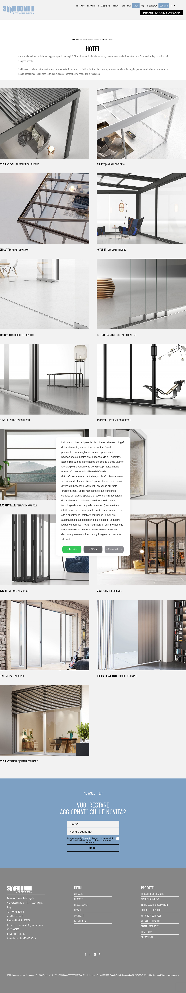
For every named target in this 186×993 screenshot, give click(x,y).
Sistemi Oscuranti (150, 926)
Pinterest (100, 955)
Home (77, 39)
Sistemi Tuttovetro (151, 910)
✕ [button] (124, 441)
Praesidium (146, 931)
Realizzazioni (104, 5)
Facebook (85, 955)
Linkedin (90, 955)
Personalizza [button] (114, 549)
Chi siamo (80, 5)
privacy (176, 975)
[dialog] (93, 496)
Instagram (95, 955)
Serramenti (147, 937)
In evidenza (152, 5)
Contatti (164, 5)
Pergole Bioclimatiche (152, 893)
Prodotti (91, 5)
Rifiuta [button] (92, 549)
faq (142, 5)
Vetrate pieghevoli (151, 915)
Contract (126, 5)
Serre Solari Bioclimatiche (154, 904)
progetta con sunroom (161, 12)
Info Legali (157, 975)
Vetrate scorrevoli (151, 921)
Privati (116, 5)
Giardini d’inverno (150, 899)
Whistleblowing (167, 975)
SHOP (136, 5)
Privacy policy (86, 838)
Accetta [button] (72, 549)
